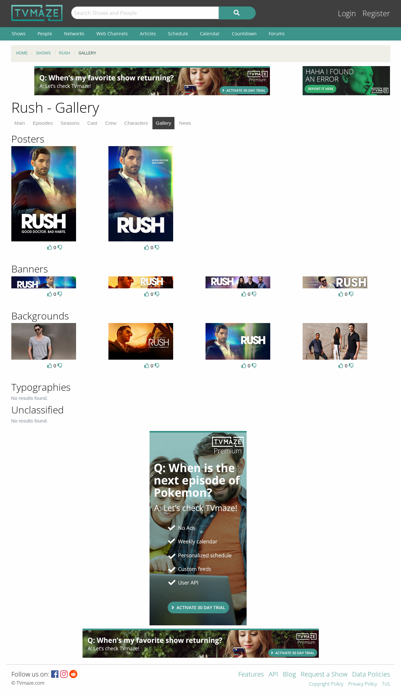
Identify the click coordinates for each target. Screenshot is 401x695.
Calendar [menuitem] (210, 33)
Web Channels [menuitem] (112, 33)
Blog (289, 674)
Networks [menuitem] (74, 33)
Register (376, 13)
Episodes (43, 123)
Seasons (70, 123)
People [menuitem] (45, 33)
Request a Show (324, 674)
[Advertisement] (152, 80)
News (185, 123)
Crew (111, 123)
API (273, 674)
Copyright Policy (326, 684)
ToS (386, 684)
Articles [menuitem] (148, 33)
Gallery (163, 123)
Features (251, 674)
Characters (136, 123)
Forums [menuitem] (277, 33)
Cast (92, 123)
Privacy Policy (362, 684)
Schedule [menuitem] (178, 33)
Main (20, 123)
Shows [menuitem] (19, 33)
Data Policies (371, 674)
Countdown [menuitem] (244, 33)
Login (347, 13)
